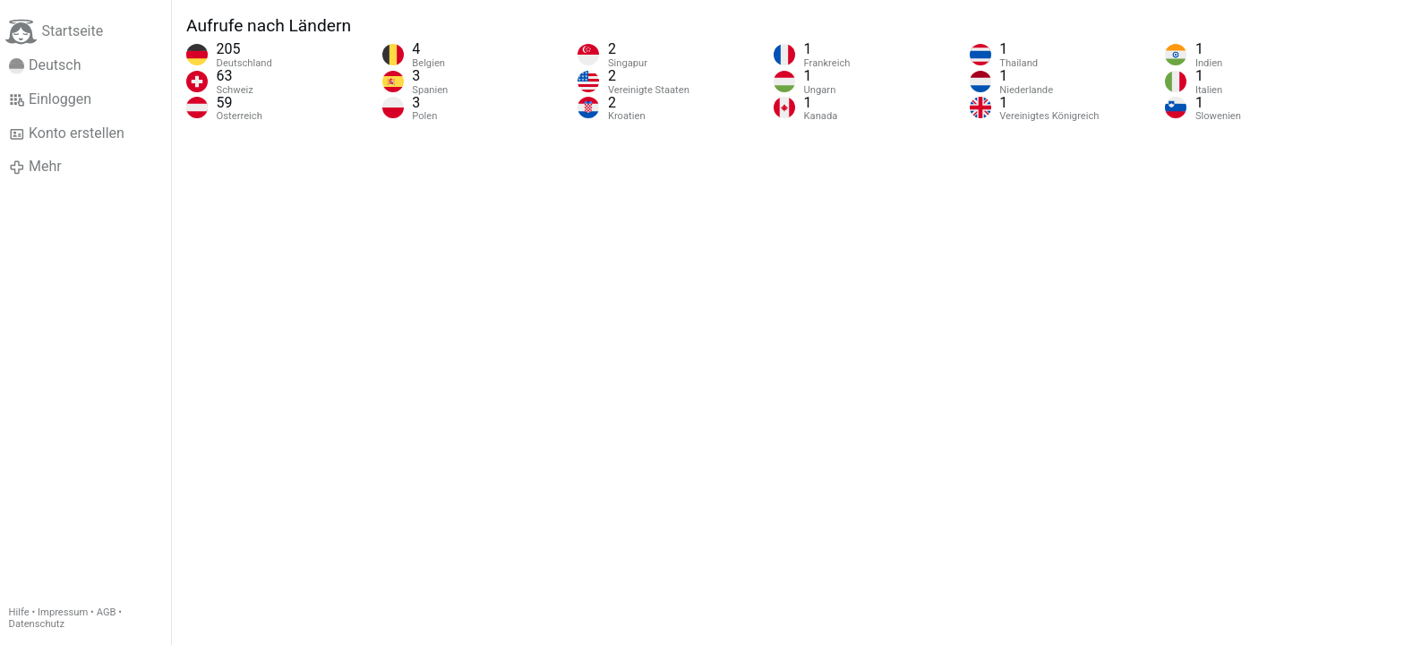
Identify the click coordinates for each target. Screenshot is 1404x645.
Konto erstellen (66, 133)
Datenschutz (36, 624)
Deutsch (45, 65)
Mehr (35, 167)
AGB (106, 612)
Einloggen (50, 99)
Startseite (54, 31)
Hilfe (19, 612)
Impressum (63, 612)
